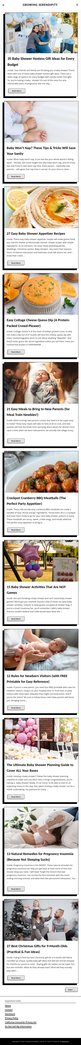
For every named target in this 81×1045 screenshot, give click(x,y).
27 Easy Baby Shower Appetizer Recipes (36, 233)
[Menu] (3, 5)
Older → (71, 990)
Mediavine (65, 1041)
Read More (17, 91)
